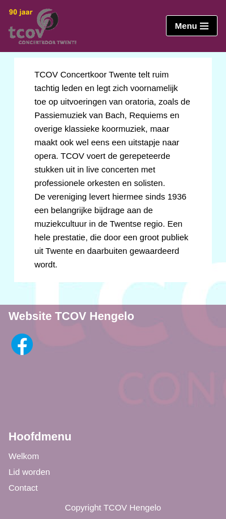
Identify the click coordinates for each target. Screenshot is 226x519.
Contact (23, 487)
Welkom (23, 456)
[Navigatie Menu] (192, 25)
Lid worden (29, 472)
